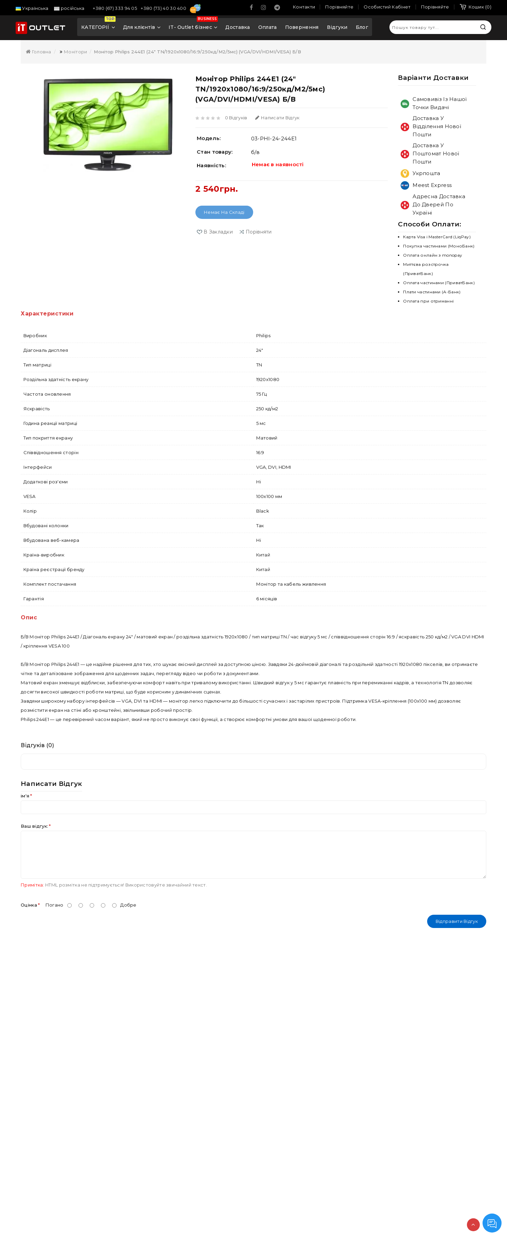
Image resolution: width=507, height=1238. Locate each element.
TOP (473, 1224)
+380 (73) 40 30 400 (164, 8)
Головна (38, 51)
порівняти (259, 232)
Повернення (302, 27)
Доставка (237, 27)
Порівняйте (435, 7)
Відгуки (337, 27)
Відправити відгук (457, 921)
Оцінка (29, 905)
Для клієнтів (141, 27)
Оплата (267, 27)
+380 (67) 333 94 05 (115, 8)
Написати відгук (277, 117)
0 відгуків (236, 117)
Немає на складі (224, 212)
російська (69, 8)
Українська (32, 8)
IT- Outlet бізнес (193, 25)
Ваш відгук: (34, 826)
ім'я (25, 795)
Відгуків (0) (37, 745)
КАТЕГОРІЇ (98, 25)
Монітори (75, 51)
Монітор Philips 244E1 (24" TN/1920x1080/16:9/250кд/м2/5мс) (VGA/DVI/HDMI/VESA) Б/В (197, 51)
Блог (362, 27)
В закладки (218, 232)
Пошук (482, 27)
